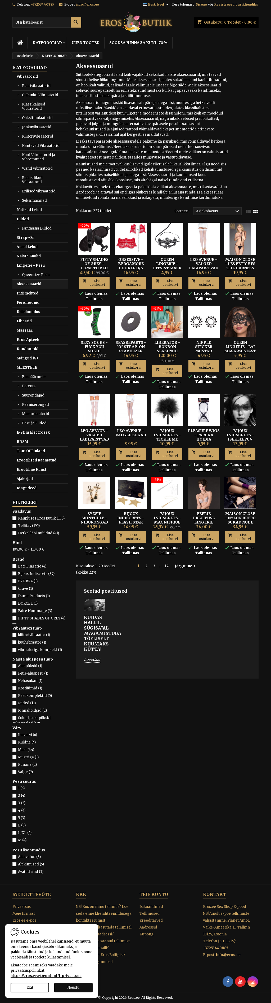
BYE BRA (28, 581)
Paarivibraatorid (36, 85)
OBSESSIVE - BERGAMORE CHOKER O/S (131, 263)
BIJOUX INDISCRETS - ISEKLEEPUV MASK (240, 437)
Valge (25, 772)
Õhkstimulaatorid (37, 118)
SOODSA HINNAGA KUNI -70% (138, 42)
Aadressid (148, 927)
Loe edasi (92, 659)
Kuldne (27, 742)
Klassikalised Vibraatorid (33, 106)
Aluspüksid (30, 666)
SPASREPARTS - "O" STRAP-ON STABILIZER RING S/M (131, 349)
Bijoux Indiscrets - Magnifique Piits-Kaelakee (167, 522)
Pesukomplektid (35, 695)
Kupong (146, 934)
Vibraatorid (27, 76)
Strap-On (25, 237)
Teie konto (153, 894)
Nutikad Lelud (29, 210)
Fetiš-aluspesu (33, 673)
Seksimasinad (34, 200)
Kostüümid (30, 688)
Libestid (24, 321)
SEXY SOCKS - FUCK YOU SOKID (94, 346)
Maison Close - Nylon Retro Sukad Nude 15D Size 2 (240, 520)
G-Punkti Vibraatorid (40, 95)
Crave (25, 588)
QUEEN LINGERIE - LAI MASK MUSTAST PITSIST (240, 349)
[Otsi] (46, 22)
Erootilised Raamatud (36, 460)
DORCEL (28, 603)
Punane (27, 764)
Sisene (201, 4)
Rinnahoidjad (32, 710)
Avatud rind (30, 871)
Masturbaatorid (35, 414)
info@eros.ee (87, 4)
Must (26, 749)
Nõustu (73, 987)
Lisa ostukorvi (94, 283)
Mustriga (28, 757)
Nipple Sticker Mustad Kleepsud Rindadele (203, 351)
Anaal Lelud (27, 247)
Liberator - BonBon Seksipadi (167, 346)
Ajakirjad (25, 479)
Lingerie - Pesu (31, 265)
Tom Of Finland (31, 451)
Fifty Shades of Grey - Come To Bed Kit (94, 266)
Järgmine (186, 566)
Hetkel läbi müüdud (38, 533)
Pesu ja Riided (34, 423)
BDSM (22, 441)
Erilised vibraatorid (39, 191)
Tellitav (29, 526)
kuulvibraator (32, 642)
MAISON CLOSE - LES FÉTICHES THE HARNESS (240, 263)
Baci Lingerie (32, 566)
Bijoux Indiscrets (36, 573)
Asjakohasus (218, 211)
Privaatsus (21, 906)
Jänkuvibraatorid (36, 127)
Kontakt (214, 894)
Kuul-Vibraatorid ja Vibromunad (38, 157)
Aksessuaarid (29, 284)
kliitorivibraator (34, 635)
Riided (27, 703)
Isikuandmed (151, 906)
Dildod (23, 219)
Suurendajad (33, 395)
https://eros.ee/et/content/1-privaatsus (46, 976)
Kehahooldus (28, 312)
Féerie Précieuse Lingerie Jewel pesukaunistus (204, 522)
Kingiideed (27, 488)
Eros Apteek (28, 339)
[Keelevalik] (156, 4)
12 (167, 566)
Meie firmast (23, 913)
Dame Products (34, 596)
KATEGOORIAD (47, 42)
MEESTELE (27, 367)
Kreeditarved (151, 920)
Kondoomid (27, 349)
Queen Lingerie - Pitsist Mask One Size (167, 266)
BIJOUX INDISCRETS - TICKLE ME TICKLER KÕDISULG (167, 439)
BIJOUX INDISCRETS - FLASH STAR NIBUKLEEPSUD (130, 520)
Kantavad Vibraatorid (41, 145)
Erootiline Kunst (32, 469)
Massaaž (25, 330)
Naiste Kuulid (29, 256)
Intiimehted (27, 293)
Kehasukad (30, 681)
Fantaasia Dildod (37, 228)
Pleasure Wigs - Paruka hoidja (204, 435)
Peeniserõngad (35, 404)
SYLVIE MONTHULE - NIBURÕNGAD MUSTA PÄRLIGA (94, 522)
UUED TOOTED (86, 42)
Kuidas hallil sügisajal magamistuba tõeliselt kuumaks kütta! (94, 633)
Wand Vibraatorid (37, 168)
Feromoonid (28, 302)
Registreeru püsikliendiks (236, 4)
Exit (29, 987)
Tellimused (149, 913)
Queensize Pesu (35, 274)
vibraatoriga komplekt (40, 650)
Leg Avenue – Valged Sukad (131, 432)
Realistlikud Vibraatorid (32, 179)
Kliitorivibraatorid (37, 136)
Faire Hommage (35, 611)
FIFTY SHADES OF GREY (41, 618)
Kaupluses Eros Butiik (41, 518)
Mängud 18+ (28, 358)
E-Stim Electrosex (33, 432)
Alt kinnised (31, 864)
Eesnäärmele (34, 377)
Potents (28, 386)
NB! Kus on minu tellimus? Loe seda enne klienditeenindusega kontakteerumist (104, 913)
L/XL (24, 832)
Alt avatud (29, 857)
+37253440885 (42, 4)
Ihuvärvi (27, 735)
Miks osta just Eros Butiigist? (100, 955)
